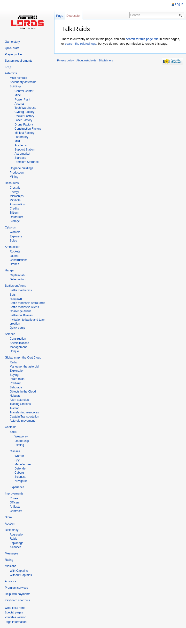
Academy (21, 145)
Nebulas (15, 395)
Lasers (14, 256)
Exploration (17, 370)
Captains (10, 427)
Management (18, 347)
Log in (179, 4)
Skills (13, 432)
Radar (14, 362)
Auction (10, 523)
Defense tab (17, 279)
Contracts (16, 511)
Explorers (16, 236)
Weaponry (21, 436)
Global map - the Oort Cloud (23, 357)
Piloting (19, 445)
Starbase (20, 157)
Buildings (16, 86)
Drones (14, 264)
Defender (20, 468)
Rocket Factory (24, 116)
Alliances (15, 547)
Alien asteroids (19, 400)
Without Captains (21, 575)
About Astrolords (86, 60)
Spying (14, 375)
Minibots (15, 200)
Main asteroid (18, 78)
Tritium (14, 212)
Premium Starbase (27, 162)
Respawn (16, 299)
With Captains (19, 570)
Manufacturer (23, 464)
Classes (15, 451)
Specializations (19, 343)
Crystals (15, 187)
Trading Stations (20, 404)
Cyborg (19, 472)
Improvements (14, 493)
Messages (11, 553)
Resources (12, 183)
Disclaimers (106, 60)
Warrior (19, 456)
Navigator (21, 481)
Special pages (14, 612)
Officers (15, 502)
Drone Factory (24, 124)
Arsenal (19, 103)
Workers (15, 232)
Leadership (22, 441)
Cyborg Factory (24, 112)
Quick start (12, 48)
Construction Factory (28, 128)
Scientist (20, 476)
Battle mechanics (21, 290)
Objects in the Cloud (23, 391)
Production (16, 172)
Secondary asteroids (23, 82)
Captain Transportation (24, 416)
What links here (15, 608)
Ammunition (17, 204)
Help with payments (17, 594)
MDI (17, 141)
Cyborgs (10, 227)
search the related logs (80, 43)
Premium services (16, 587)
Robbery (15, 383)
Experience (17, 487)
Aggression (17, 534)
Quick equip (17, 327)
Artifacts (15, 506)
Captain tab (17, 275)
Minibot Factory (24, 132)
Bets (13, 294)
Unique (14, 351)
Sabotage (16, 387)
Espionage (16, 543)
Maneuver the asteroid (24, 366)
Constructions (18, 260)
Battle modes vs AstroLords (27, 303)
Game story (12, 41)
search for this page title (142, 39)
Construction (18, 338)
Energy (14, 192)
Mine (18, 95)
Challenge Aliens (20, 311)
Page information (16, 622)
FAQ (8, 67)
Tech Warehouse (25, 107)
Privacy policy (65, 60)
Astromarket (22, 153)
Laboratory (21, 137)
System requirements (18, 60)
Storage (15, 221)
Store (8, 517)
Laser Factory (23, 120)
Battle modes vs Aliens (24, 307)
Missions (10, 566)
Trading (14, 408)
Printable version (15, 617)
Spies (13, 240)
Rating (9, 559)
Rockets (15, 251)
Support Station (25, 149)
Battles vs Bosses (21, 315)
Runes (14, 498)
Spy (17, 460)
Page (59, 15)
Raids (13, 538)
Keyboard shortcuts (17, 600)
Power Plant (22, 99)
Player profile (13, 54)
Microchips (16, 196)
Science (10, 334)
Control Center (24, 91)
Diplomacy (11, 530)
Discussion (73, 15)
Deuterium (16, 217)
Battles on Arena (15, 285)
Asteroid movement (22, 420)
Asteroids (11, 73)
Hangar (9, 270)
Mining (14, 176)
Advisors (10, 581)
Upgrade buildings (21, 168)
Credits (14, 208)
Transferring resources (24, 412)
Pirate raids (17, 379)
